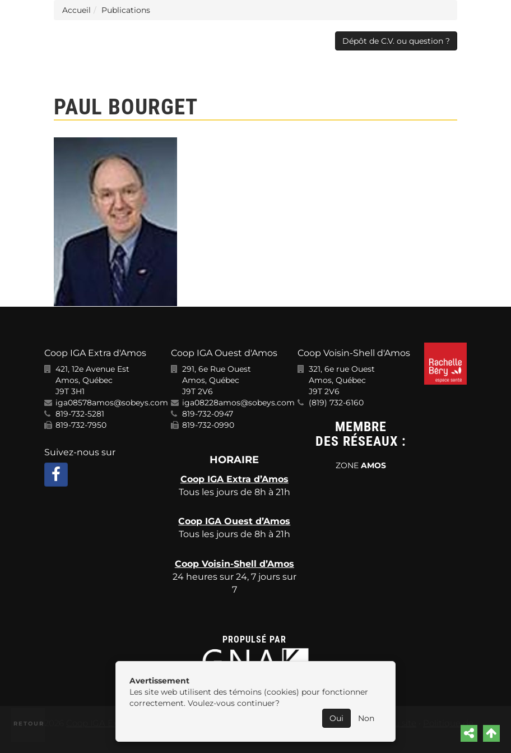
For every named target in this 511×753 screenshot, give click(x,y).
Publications (125, 10)
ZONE (361, 465)
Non (366, 718)
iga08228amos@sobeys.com (238, 403)
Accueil (76, 10)
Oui (336, 718)
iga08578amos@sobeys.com (111, 403)
